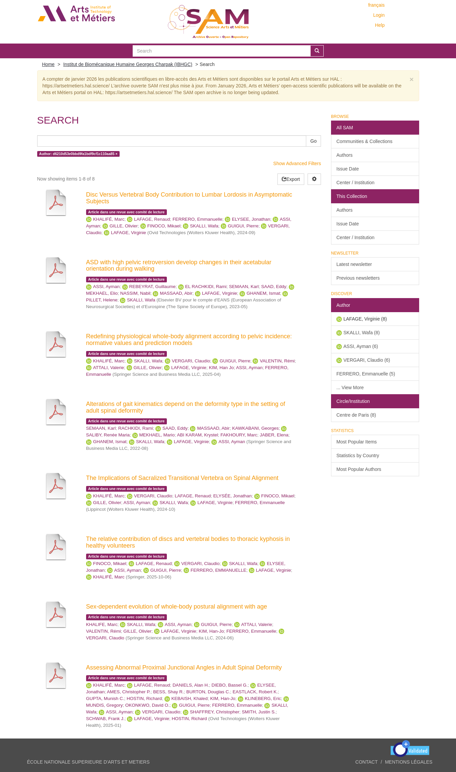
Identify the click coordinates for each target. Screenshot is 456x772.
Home (48, 64)
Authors (344, 155)
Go (313, 141)
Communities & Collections (364, 141)
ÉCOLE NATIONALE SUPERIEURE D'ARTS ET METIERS (88, 762)
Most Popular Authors (358, 469)
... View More (350, 387)
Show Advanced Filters (297, 163)
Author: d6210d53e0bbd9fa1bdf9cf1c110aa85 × (78, 154)
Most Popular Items (356, 441)
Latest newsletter (354, 264)
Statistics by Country (357, 455)
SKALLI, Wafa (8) (361, 332)
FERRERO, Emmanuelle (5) (365, 373)
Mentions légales (409, 762)
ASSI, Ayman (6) (360, 346)
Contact (366, 762)
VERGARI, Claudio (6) (366, 360)
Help (380, 25)
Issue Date (347, 168)
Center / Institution (355, 182)
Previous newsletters (358, 278)
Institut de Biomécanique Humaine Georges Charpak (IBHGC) (127, 64)
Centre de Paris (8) (356, 415)
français (376, 5)
